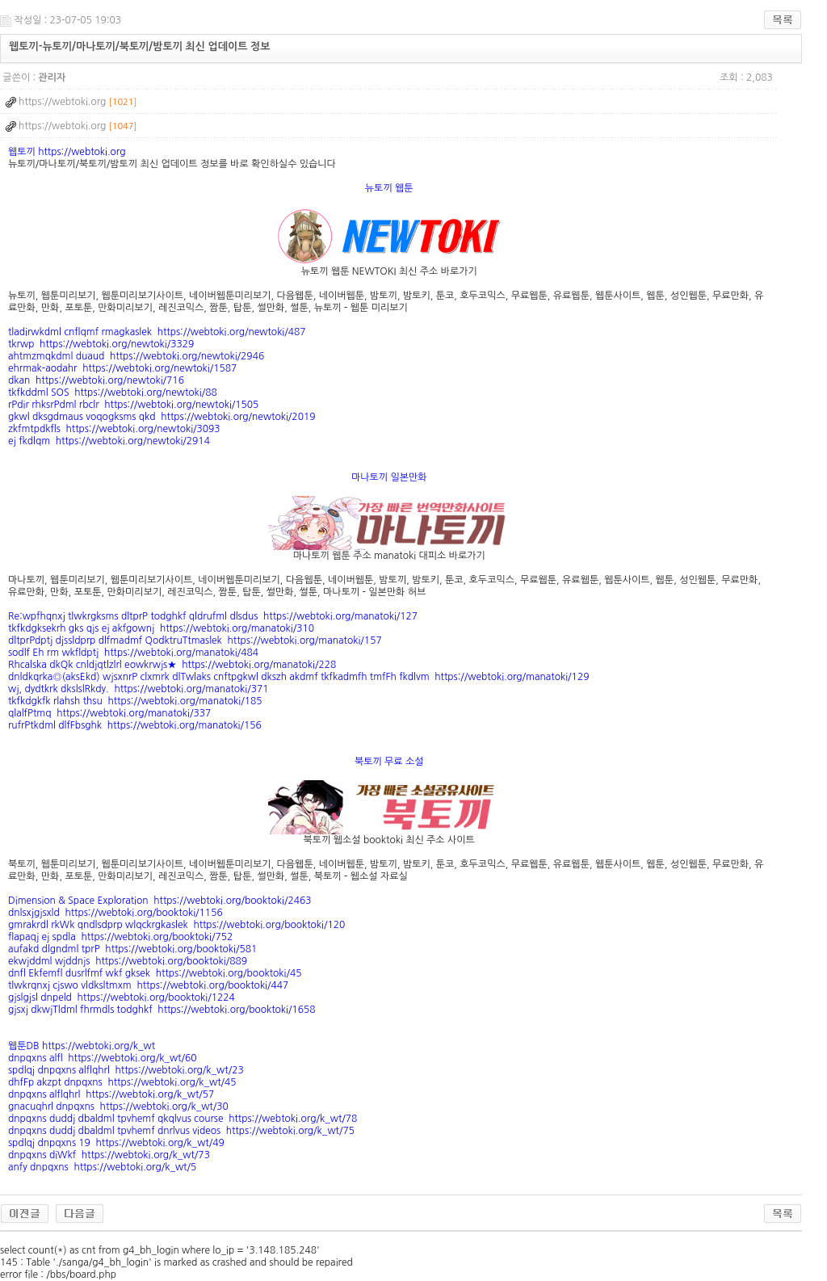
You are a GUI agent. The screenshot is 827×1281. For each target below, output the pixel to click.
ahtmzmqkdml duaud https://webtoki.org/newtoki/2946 (136, 356)
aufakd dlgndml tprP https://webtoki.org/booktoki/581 (132, 949)
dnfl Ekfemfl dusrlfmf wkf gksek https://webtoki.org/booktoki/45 (154, 973)
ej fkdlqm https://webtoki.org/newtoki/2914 (109, 441)
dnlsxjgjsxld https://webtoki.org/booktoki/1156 (115, 913)
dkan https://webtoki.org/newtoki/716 (96, 380)
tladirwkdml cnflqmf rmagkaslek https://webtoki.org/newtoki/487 (157, 332)
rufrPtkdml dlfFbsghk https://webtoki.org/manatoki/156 (135, 725)
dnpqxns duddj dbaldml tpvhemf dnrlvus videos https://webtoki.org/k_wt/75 (181, 1131)
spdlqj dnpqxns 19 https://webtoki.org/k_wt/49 (116, 1143)
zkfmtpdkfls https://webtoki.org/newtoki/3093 (114, 429)
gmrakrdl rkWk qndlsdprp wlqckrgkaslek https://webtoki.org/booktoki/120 (176, 925)
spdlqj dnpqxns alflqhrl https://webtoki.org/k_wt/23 (126, 1070)
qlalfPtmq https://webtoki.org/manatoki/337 (109, 713)
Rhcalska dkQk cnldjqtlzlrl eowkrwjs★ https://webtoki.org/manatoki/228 (172, 665)
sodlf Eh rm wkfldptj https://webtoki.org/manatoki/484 (133, 652)
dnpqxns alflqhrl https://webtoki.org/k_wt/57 (111, 1094)
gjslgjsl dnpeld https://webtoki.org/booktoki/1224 (121, 997)
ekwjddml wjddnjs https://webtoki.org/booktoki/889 (127, 961)
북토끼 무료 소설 (389, 761)
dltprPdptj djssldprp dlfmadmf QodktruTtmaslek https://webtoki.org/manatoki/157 (195, 640)
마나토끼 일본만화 (389, 477)
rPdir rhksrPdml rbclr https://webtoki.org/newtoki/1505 (133, 405)
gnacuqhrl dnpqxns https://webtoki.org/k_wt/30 (118, 1106)
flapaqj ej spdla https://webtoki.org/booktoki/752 (120, 937)
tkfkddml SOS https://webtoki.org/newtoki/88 (112, 392)
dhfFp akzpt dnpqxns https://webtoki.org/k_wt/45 (122, 1082)
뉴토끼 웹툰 (389, 188)
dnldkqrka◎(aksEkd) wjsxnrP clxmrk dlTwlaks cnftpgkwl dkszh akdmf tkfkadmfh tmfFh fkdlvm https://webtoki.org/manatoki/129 (298, 677)
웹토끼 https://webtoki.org (66, 152)
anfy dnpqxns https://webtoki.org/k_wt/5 (102, 1167)
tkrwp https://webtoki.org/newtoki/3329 (101, 344)
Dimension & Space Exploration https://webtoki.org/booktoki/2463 (159, 900)
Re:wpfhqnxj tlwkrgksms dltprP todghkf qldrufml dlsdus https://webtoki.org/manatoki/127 (213, 616)
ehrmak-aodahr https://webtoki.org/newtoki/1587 (122, 368)
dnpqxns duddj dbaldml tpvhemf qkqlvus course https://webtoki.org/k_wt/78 (182, 1119)
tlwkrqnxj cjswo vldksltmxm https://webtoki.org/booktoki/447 (148, 985)
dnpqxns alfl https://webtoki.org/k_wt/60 (102, 1058)
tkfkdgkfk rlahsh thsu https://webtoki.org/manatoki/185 (135, 701)
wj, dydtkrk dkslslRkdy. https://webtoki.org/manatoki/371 (138, 689)
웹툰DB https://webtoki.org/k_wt (81, 1046)
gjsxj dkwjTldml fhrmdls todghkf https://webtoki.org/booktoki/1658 (162, 1009)
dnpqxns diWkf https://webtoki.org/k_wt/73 (109, 1155)
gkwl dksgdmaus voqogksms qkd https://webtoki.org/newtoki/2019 (161, 417)
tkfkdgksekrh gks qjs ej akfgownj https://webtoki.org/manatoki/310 (161, 628)
